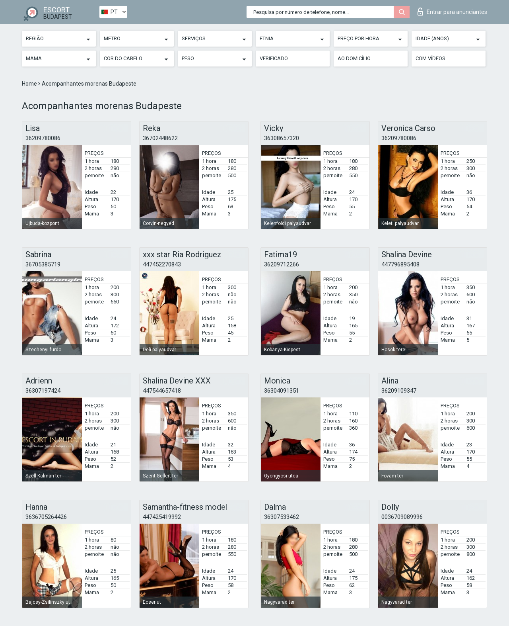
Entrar (452, 11)
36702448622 (160, 138)
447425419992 (162, 516)
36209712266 (281, 264)
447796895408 (400, 264)
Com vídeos (430, 58)
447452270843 (162, 264)
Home (30, 83)
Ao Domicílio (354, 58)
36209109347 (398, 390)
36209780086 (42, 138)
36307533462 (281, 516)
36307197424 (42, 390)
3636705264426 (46, 516)
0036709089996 (402, 516)
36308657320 (281, 138)
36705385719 (42, 264)
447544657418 (162, 390)
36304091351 (281, 390)
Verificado (274, 58)
